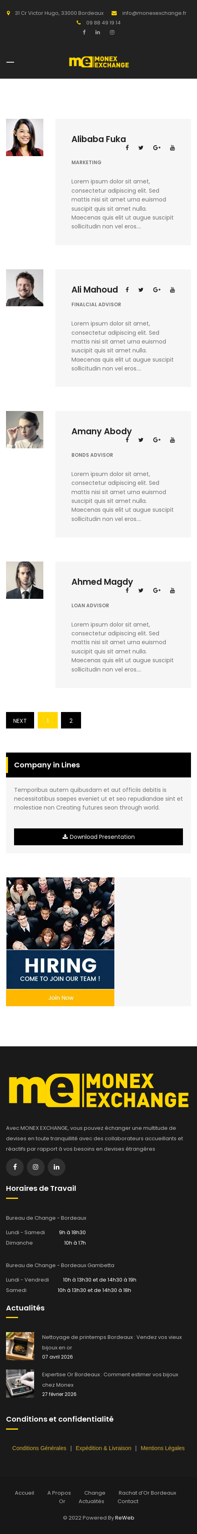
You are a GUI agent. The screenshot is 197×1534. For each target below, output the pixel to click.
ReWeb (124, 1518)
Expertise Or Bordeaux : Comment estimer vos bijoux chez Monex (110, 1380)
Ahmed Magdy (102, 582)
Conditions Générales (40, 1448)
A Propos (59, 1493)
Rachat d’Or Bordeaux (147, 1493)
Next (20, 721)
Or (62, 1501)
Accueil (24, 1493)
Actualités (91, 1501)
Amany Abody (101, 431)
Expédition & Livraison (104, 1448)
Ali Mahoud (94, 289)
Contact (128, 1501)
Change (95, 1493)
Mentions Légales (163, 1448)
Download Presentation (99, 837)
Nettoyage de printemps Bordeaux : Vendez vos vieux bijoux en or (112, 1342)
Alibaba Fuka (98, 139)
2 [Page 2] (71, 721)
